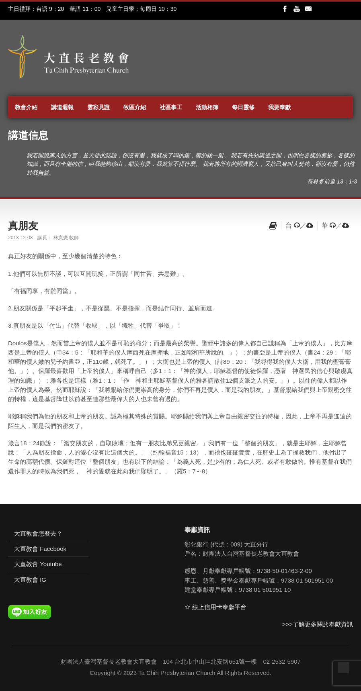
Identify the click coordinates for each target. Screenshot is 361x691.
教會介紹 (26, 107)
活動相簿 (207, 107)
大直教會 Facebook (40, 548)
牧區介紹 (134, 107)
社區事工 (171, 107)
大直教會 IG (30, 579)
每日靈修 (243, 107)
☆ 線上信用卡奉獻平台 (215, 606)
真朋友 (23, 225)
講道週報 (62, 107)
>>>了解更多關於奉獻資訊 (317, 624)
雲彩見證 (98, 107)
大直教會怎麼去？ (38, 533)
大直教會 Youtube (38, 564)
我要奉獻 (279, 107)
